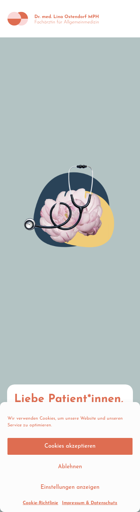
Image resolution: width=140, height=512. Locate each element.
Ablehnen (70, 467)
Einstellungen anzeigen (69, 487)
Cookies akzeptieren (70, 446)
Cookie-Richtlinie (40, 503)
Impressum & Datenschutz (89, 503)
